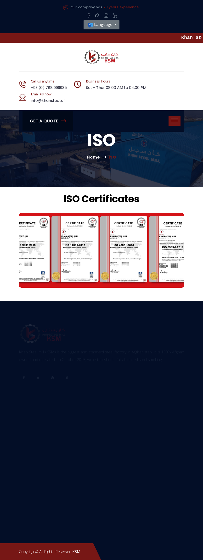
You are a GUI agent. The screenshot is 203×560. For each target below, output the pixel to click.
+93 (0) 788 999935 (49, 87)
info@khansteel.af (48, 100)
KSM (76, 551)
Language (100, 25)
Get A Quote (48, 121)
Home (93, 157)
